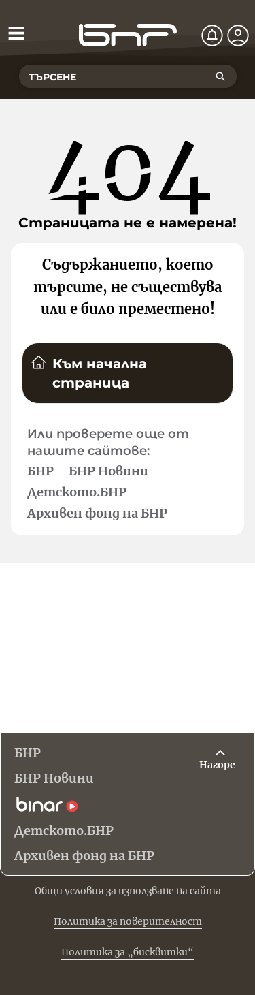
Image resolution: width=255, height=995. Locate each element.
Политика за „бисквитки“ (127, 952)
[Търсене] (220, 76)
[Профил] (238, 35)
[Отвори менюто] (16, 32)
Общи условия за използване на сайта (128, 891)
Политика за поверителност (128, 921)
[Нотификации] (212, 35)
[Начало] (128, 35)
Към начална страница (89, 372)
